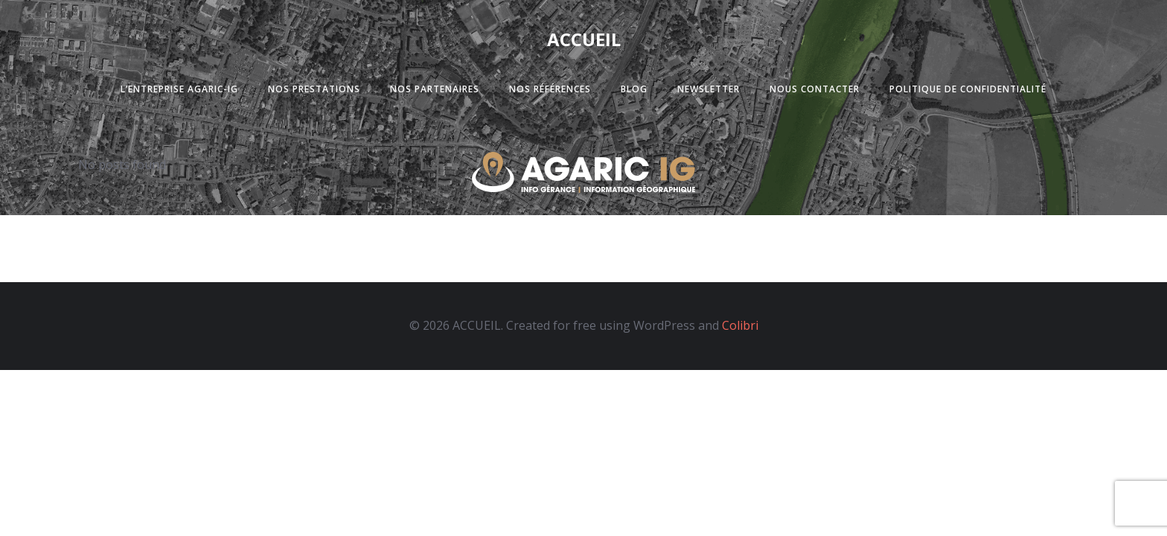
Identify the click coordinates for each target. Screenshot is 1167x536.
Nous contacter (815, 89)
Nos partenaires (434, 89)
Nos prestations (314, 89)
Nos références (550, 89)
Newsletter (708, 89)
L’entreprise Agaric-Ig (179, 89)
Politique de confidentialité (967, 89)
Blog (634, 89)
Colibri (740, 325)
